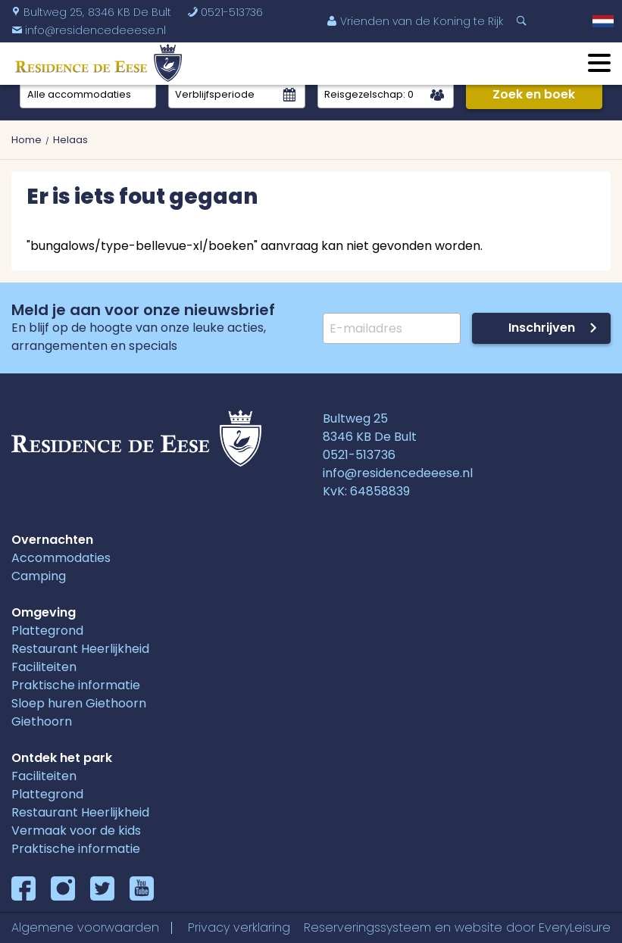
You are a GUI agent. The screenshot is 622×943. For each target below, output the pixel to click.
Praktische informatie (75, 685)
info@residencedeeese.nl (398, 473)
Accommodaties (61, 558)
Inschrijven (541, 327)
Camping (38, 576)
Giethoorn (41, 721)
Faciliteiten (44, 667)
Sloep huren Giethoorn (78, 703)
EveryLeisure (575, 927)
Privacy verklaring (239, 927)
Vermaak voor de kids (76, 830)
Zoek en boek (533, 94)
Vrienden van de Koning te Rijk (415, 21)
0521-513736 (225, 12)
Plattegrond (47, 630)
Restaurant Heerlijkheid (80, 648)
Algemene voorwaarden (85, 927)
